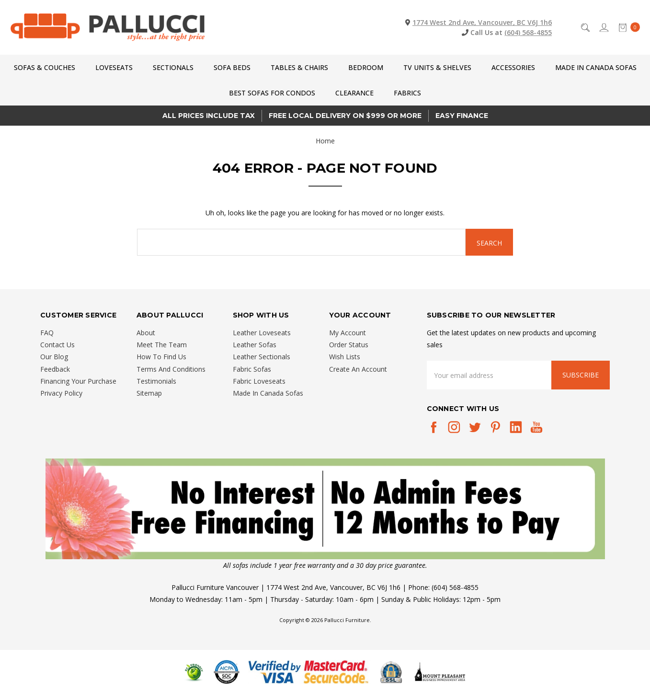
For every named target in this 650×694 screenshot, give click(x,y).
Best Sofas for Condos (272, 92)
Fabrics (407, 92)
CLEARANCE (354, 92)
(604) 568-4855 (528, 32)
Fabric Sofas (252, 369)
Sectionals (173, 67)
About (146, 332)
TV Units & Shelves (437, 67)
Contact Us (57, 344)
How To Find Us (161, 356)
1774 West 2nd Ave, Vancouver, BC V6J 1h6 (482, 22)
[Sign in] (603, 27)
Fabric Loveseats (259, 381)
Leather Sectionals (261, 356)
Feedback (55, 369)
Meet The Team (162, 344)
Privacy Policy (61, 393)
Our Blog (54, 356)
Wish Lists (344, 356)
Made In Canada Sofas (596, 67)
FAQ (47, 332)
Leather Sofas (254, 344)
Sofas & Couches (44, 67)
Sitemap (149, 393)
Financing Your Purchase (78, 381)
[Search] (584, 27)
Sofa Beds (232, 67)
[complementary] (580, 641)
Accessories (513, 67)
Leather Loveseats (262, 332)
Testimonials (156, 381)
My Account (347, 332)
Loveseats (114, 67)
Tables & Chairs (299, 67)
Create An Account (358, 369)
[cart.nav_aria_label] (627, 27)
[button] (325, 509)
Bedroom (365, 67)
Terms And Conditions (171, 369)
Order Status (348, 344)
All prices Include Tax (208, 115)
